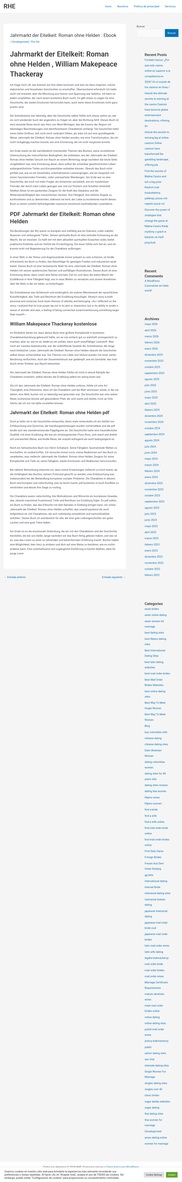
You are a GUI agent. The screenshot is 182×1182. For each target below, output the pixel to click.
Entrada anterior (15, 577)
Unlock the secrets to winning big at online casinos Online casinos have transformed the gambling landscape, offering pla (157, 152)
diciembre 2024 (154, 416)
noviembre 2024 (154, 422)
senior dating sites (156, 1048)
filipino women (153, 798)
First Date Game (154, 844)
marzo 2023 (152, 536)
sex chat (150, 1054)
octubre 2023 (152, 494)
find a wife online (155, 816)
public (148, 1042)
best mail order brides (157, 670)
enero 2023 (151, 548)
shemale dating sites (157, 1060)
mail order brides (155, 967)
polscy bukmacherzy (157, 1036)
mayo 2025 (151, 398)
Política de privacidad (147, 6)
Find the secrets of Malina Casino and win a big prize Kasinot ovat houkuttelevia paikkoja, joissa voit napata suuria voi (156, 190)
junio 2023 (151, 518)
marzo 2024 (152, 464)
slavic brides (152, 1090)
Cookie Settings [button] (154, 1174)
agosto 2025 (152, 380)
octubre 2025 (152, 368)
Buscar (141, 26)
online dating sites (155, 1019)
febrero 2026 (152, 344)
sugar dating (152, 1107)
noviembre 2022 (154, 560)
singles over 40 (153, 1084)
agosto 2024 (152, 440)
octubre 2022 (152, 566)
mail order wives (154, 973)
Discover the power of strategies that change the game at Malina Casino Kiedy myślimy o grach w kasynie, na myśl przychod (157, 228)
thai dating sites (154, 1113)
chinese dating (153, 733)
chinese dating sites (156, 739)
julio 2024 (150, 446)
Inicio (109, 6)
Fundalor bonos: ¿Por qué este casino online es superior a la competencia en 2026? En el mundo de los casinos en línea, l (157, 76)
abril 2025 (150, 404)
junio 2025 (151, 392)
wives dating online (156, 1137)
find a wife (151, 810)
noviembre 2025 (154, 362)
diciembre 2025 (154, 356)
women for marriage (157, 1143)
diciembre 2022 (154, 554)
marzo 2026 (152, 338)
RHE (9, 6)
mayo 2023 (151, 524)
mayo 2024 (151, 458)
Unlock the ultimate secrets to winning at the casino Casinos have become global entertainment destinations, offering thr (157, 114)
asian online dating (156, 612)
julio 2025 (150, 386)
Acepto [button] (171, 1174)
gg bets (149, 868)
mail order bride (154, 961)
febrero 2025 (152, 410)
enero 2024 (151, 476)
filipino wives (152, 792)
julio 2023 (150, 512)
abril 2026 (150, 332)
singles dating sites (156, 1078)
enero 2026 (151, 350)
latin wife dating (154, 949)
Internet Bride (153, 880)
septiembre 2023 (155, 500)
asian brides (152, 606)
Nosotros (123, 6)
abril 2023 (150, 530)
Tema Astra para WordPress (122, 1166)
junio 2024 (151, 452)
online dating (152, 1013)
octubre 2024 (152, 428)
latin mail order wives (157, 943)
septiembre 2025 (155, 374)
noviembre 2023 (154, 488)
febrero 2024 (152, 470)
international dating (156, 874)
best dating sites (154, 630)
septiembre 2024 (155, 434)
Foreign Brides (153, 850)
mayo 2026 (151, 326)
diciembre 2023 (154, 482)
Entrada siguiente (114, 577)
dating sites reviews (156, 779)
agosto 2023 (152, 506)
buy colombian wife (156, 727)
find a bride (151, 803)
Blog (147, 721)
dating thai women (156, 785)
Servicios (170, 6)
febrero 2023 (152, 542)
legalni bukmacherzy (157, 955)
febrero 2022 (152, 573)
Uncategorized (20, 41)
